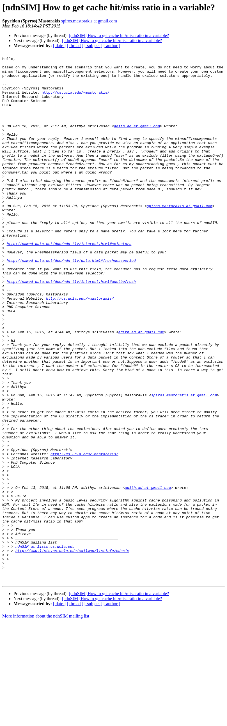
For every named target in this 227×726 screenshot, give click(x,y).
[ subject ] (93, 45)
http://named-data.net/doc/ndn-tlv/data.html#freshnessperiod (71, 301)
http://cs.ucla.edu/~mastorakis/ (75, 99)
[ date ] (59, 45)
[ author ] (112, 45)
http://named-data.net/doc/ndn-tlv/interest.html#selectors (69, 281)
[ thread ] (75, 45)
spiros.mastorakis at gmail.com (89, 21)
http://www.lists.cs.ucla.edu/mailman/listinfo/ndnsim (72, 649)
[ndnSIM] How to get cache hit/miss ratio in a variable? (119, 35)
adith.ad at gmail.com (137, 140)
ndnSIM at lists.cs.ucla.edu (45, 644)
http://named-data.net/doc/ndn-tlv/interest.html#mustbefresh (71, 326)
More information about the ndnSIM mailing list (45, 721)
